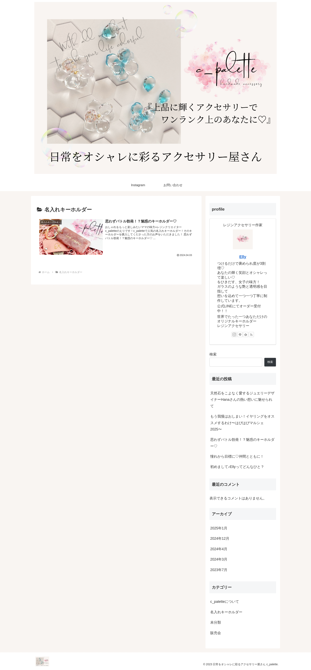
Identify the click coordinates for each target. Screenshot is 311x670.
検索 (213, 354)
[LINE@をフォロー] (240, 334)
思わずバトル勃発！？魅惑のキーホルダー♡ (242, 442)
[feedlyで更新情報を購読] (245, 334)
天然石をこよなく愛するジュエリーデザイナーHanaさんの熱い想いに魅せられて (242, 399)
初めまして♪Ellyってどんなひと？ (237, 467)
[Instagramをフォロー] (234, 334)
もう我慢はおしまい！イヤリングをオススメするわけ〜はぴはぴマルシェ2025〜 (242, 422)
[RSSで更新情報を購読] (251, 334)
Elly (242, 256)
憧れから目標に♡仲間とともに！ (237, 456)
